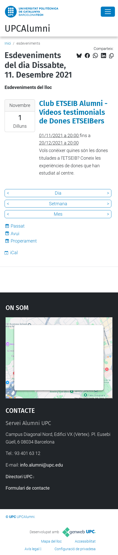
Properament (24, 241)
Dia (58, 193)
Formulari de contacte (28, 488)
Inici (8, 43)
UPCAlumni (27, 28)
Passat (18, 226)
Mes (58, 214)
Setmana (58, 203)
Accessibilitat (85, 541)
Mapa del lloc (51, 541)
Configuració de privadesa (75, 549)
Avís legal (32, 549)
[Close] (108, 12)
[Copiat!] (111, 56)
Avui (15, 233)
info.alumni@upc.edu (41, 465)
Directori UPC (19, 476)
